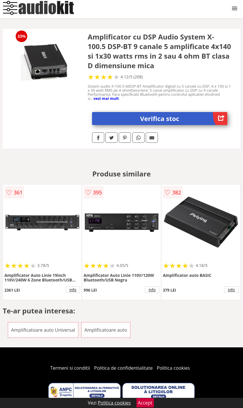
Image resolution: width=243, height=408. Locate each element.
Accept (145, 403)
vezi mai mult (106, 98)
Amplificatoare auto (105, 330)
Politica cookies (173, 368)
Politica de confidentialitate (123, 368)
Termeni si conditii (70, 368)
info (72, 289)
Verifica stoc (183, 118)
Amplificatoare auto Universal (43, 330)
